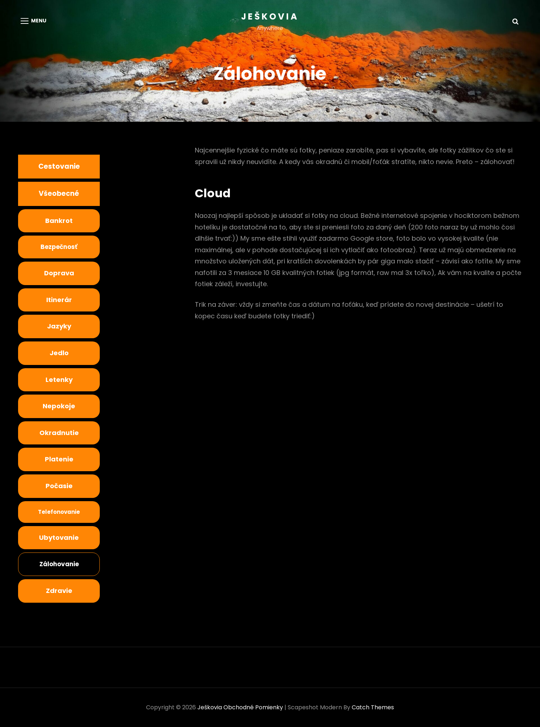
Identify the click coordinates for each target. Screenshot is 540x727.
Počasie (59, 485)
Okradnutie (59, 432)
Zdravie (59, 590)
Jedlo (59, 352)
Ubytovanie (59, 537)
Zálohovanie (59, 564)
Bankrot (59, 220)
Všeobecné (59, 193)
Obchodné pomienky (253, 707)
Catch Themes (373, 707)
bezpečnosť (58, 246)
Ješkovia (270, 16)
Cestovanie (59, 166)
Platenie (59, 459)
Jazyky (59, 326)
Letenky (59, 379)
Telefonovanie (59, 512)
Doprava (59, 273)
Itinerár (59, 299)
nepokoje (59, 405)
